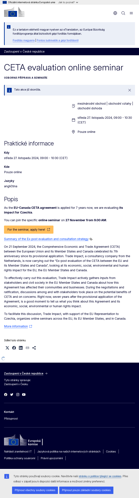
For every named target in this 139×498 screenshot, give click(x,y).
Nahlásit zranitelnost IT (18, 451)
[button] (7, 348)
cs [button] (115, 13)
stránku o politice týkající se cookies (100, 476)
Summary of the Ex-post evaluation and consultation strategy (46, 239)
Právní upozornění (52, 458)
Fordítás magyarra (24, 40)
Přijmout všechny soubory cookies (35, 490)
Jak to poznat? (68, 2)
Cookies (111, 451)
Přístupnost (11, 418)
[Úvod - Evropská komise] (14, 12)
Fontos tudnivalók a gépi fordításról (58, 40)
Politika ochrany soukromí (19, 458)
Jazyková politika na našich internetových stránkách (68, 451)
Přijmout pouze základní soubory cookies (86, 490)
